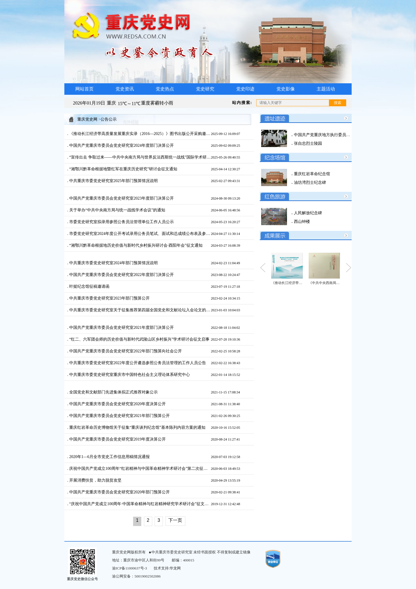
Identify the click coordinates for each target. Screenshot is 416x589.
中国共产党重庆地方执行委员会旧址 (325, 135)
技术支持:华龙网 (167, 568)
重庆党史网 (87, 119)
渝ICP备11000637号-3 (129, 568)
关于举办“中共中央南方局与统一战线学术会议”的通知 (116, 210)
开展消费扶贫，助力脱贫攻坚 (95, 480)
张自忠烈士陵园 (307, 143)
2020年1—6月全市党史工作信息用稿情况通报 (109, 457)
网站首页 (84, 88)
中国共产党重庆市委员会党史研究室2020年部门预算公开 (119, 492)
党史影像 (285, 88)
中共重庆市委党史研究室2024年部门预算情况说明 (113, 263)
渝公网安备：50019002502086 (136, 576)
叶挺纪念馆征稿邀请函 (89, 286)
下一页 (175, 520)
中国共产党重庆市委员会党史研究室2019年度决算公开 (117, 439)
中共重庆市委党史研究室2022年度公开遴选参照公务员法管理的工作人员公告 (137, 363)
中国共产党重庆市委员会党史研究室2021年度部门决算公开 (121, 327)
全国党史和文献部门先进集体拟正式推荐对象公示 (113, 392)
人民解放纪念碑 (307, 213)
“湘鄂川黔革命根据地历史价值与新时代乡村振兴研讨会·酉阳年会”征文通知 (135, 245)
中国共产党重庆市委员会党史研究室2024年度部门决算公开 (121, 145)
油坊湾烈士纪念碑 (309, 182)
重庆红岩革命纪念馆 (311, 174)
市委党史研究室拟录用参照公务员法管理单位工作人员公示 (121, 222)
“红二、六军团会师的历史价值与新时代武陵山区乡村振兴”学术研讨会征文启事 (139, 339)
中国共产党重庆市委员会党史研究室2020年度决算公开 (117, 404)
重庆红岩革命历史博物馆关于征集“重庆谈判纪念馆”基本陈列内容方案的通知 (137, 427)
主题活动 (326, 88)
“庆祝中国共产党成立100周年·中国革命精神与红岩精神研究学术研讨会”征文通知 (139, 504)
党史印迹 (245, 88)
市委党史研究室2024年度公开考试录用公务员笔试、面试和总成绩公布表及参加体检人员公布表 (139, 233)
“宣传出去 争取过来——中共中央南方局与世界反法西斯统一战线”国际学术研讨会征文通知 (139, 157)
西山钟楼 (301, 221)
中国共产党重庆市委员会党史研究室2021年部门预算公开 (119, 416)
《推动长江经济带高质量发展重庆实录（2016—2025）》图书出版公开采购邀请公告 (139, 134)
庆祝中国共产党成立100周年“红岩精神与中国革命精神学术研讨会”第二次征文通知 (139, 468)
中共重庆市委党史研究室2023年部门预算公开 (109, 298)
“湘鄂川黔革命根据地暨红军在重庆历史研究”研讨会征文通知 (123, 169)
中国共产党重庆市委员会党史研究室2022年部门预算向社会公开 (125, 351)
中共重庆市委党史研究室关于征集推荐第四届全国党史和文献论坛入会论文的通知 (139, 310)
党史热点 (165, 88)
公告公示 (109, 119)
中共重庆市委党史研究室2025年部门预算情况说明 (113, 181)
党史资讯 (124, 88)
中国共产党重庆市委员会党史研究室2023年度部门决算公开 (121, 198)
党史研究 (205, 88)
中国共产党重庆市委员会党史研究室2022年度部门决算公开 (121, 275)
